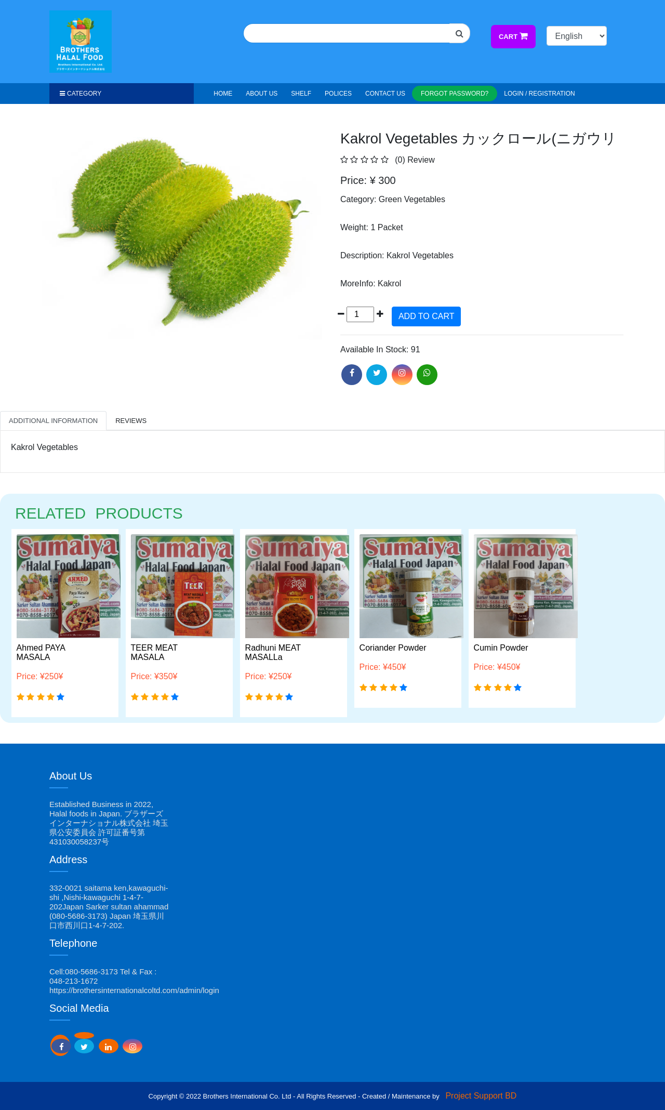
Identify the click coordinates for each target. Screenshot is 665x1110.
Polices (338, 93)
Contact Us (385, 93)
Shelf (301, 93)
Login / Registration (539, 93)
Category (80, 93)
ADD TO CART (426, 316)
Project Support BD (480, 1095)
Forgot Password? (454, 93)
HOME (223, 93)
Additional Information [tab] (53, 421)
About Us (261, 93)
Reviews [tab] (131, 421)
